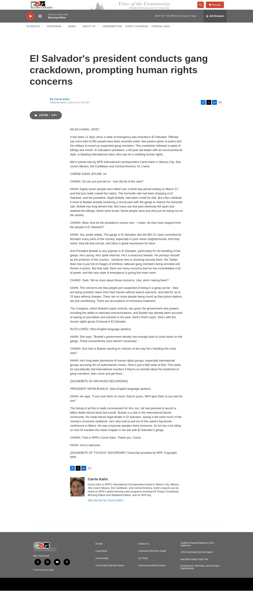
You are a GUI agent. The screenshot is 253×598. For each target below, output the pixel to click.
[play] (30, 23)
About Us (89, 33)
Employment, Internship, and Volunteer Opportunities (200, 574)
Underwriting (112, 33)
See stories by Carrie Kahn (105, 507)
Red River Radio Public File (194, 566)
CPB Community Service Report (197, 559)
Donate (218, 8)
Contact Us (143, 551)
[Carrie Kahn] (77, 494)
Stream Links (160, 33)
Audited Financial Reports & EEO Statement (197, 551)
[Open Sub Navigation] (42, 33)
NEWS (72, 33)
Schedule (33, 33)
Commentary (102, 565)
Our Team (143, 565)
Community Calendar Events (110, 573)
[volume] (40, 23)
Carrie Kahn (62, 106)
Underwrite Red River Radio (152, 558)
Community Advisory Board (151, 573)
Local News (101, 558)
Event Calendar (136, 33)
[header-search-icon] (202, 8)
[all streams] (215, 23)
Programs (54, 33)
